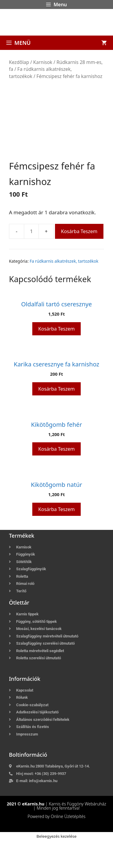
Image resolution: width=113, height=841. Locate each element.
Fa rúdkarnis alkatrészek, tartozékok (64, 261)
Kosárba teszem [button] (56, 328)
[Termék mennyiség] (31, 231)
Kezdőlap (19, 62)
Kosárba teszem (79, 231)
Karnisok (42, 62)
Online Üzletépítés (68, 816)
